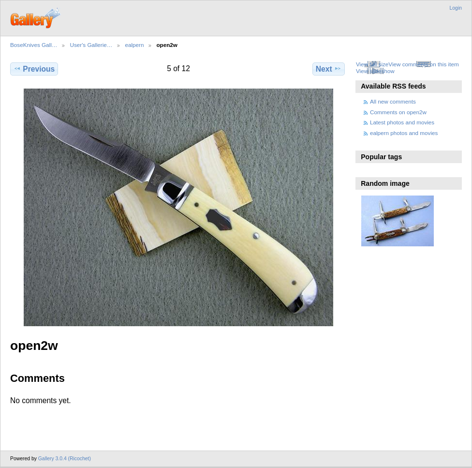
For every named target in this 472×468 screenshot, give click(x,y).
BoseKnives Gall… (33, 45)
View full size (372, 64)
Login (456, 8)
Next (328, 68)
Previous (34, 68)
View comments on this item (423, 64)
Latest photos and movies (402, 122)
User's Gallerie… (91, 45)
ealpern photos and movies (404, 133)
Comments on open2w (398, 112)
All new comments (393, 101)
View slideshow (375, 71)
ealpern (134, 45)
